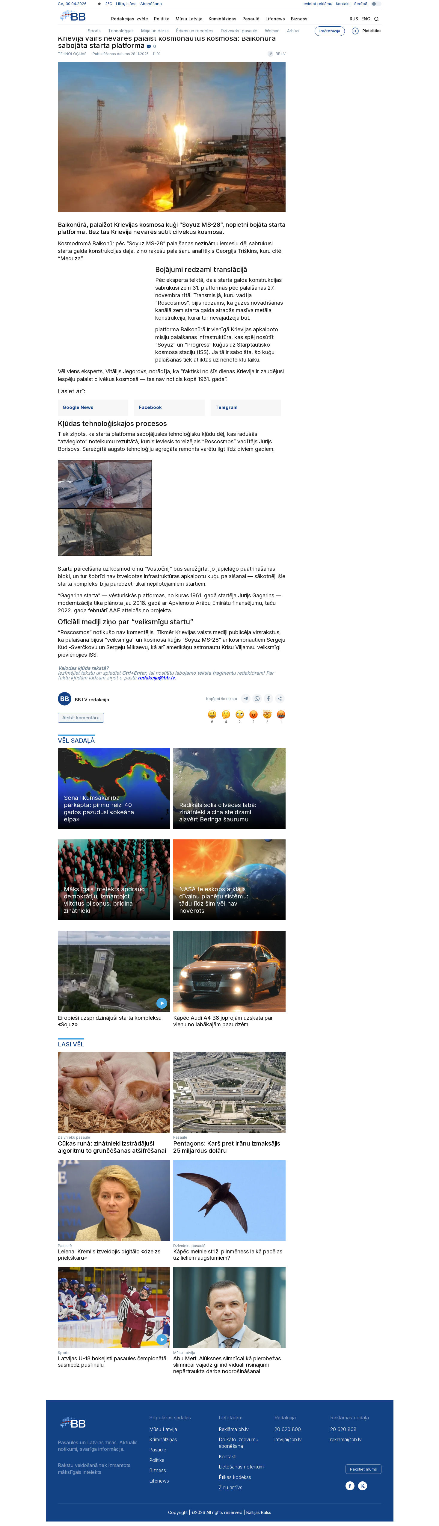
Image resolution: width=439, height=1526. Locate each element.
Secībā (367, 3)
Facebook (150, 412)
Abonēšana (151, 3)
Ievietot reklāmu (317, 3)
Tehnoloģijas (121, 30)
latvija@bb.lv (288, 1444)
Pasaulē (251, 18)
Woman (272, 30)
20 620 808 (343, 1433)
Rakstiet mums (363, 1473)
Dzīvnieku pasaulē (239, 30)
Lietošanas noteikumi (242, 1471)
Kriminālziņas (222, 18)
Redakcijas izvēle (129, 18)
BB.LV (281, 58)
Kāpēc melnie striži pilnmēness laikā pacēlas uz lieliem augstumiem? (227, 1258)
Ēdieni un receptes (194, 30)
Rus (354, 18)
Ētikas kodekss (235, 1481)
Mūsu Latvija (189, 18)
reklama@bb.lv (346, 1444)
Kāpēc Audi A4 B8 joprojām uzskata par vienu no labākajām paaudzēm (223, 1025)
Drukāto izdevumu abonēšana (238, 1447)
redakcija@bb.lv (156, 682)
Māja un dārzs (155, 30)
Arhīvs (293, 30)
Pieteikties (366, 30)
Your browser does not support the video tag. (114, 975)
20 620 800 (287, 1433)
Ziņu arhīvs (230, 1492)
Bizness (299, 18)
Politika (162, 18)
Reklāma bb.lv (234, 1433)
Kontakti (343, 3)
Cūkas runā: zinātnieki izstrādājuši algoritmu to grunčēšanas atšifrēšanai (112, 1151)
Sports (94, 30)
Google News (78, 412)
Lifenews (275, 18)
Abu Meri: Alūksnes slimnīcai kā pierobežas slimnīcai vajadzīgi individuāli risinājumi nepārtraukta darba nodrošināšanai (227, 1369)
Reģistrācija (329, 31)
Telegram (226, 412)
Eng (365, 18)
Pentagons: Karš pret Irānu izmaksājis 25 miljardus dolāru (226, 1151)
